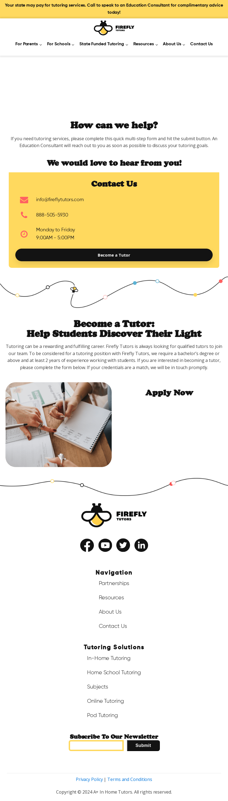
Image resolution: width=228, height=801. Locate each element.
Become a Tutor (114, 255)
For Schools (58, 44)
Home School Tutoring (114, 672)
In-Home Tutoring (108, 658)
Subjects (97, 687)
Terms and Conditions (129, 779)
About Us (172, 44)
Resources (143, 44)
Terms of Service (98, 556)
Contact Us (201, 44)
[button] (114, 199)
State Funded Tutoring (101, 44)
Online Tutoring (105, 701)
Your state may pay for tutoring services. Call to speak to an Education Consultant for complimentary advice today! (114, 9)
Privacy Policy (126, 556)
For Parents (26, 44)
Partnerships (114, 583)
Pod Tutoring (102, 715)
